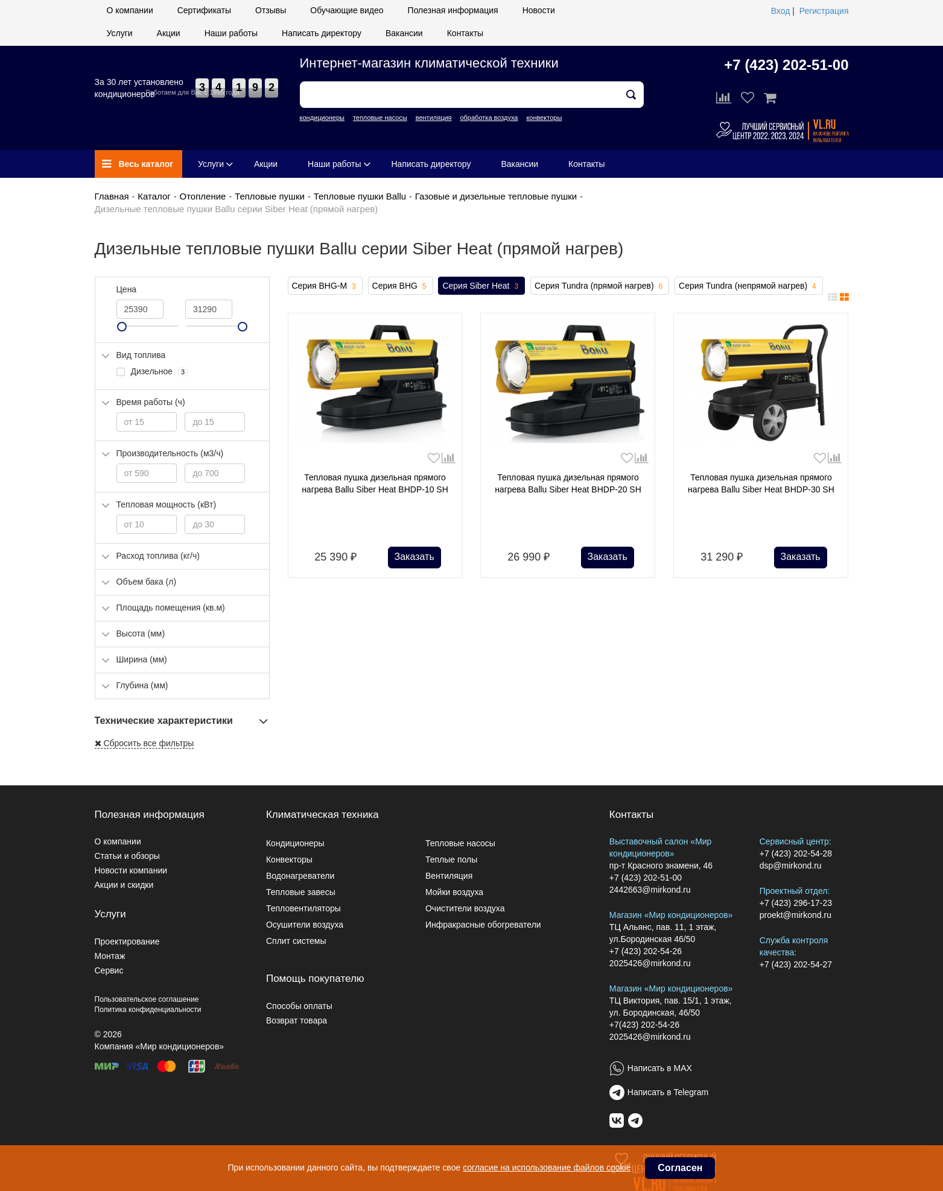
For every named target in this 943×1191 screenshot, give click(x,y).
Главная (112, 196)
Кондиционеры (295, 843)
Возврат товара (296, 1020)
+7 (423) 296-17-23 (796, 903)
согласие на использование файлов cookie (546, 1167)
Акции (168, 33)
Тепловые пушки (270, 196)
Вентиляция (448, 876)
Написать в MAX (659, 1068)
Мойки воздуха (454, 892)
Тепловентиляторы (303, 908)
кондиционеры (322, 117)
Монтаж (110, 956)
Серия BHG (400, 286)
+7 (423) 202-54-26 (645, 951)
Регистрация (824, 11)
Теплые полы (451, 859)
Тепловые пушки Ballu (360, 196)
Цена (126, 289)
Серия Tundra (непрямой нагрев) (749, 286)
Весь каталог (138, 164)
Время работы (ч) (150, 402)
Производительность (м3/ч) (170, 453)
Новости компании (131, 870)
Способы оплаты (299, 1006)
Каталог (154, 196)
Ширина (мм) (141, 659)
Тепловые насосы (460, 843)
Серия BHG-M (325, 286)
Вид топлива (141, 355)
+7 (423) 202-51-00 (786, 65)
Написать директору (321, 33)
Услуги (120, 33)
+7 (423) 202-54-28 (796, 853)
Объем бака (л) (146, 581)
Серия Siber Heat (481, 286)
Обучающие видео (346, 10)
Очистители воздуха (465, 908)
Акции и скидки (124, 885)
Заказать (414, 557)
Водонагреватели (300, 876)
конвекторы (544, 117)
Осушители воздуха (304, 924)
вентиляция (434, 117)
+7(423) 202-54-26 (644, 1024)
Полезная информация (453, 10)
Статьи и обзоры (127, 856)
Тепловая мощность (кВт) (166, 504)
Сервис (109, 970)
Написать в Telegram (667, 1092)
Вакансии (404, 33)
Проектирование (127, 941)
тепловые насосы (380, 117)
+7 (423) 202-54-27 (796, 964)
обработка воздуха (489, 117)
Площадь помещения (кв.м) (170, 607)
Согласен (680, 1168)
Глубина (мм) (142, 685)
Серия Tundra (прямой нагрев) (600, 286)
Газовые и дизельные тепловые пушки (496, 196)
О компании (130, 10)
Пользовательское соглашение (147, 999)
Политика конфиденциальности (148, 1009)
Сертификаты (204, 10)
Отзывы (270, 10)
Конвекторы (289, 859)
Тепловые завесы (300, 892)
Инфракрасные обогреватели (483, 924)
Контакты (465, 33)
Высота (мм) (140, 633)
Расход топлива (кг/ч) (158, 556)
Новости (538, 10)
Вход (780, 11)
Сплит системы (296, 941)
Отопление (202, 196)
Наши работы (231, 33)
